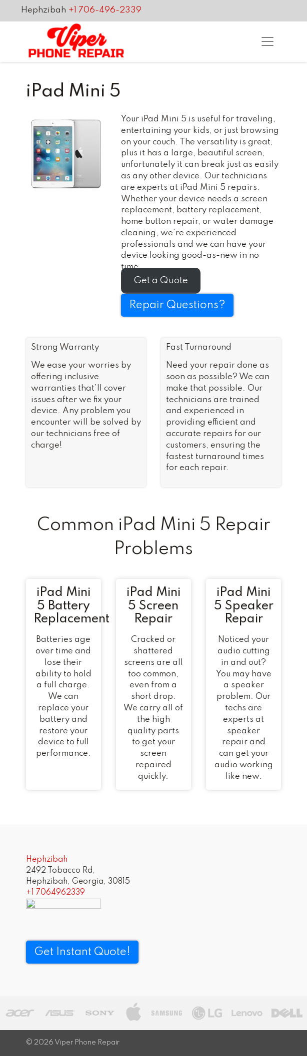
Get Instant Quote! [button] (82, 952)
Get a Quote (161, 280)
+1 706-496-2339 (105, 10)
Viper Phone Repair (87, 1042)
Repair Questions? (177, 305)
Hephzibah (43, 10)
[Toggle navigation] (267, 41)
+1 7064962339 (55, 893)
